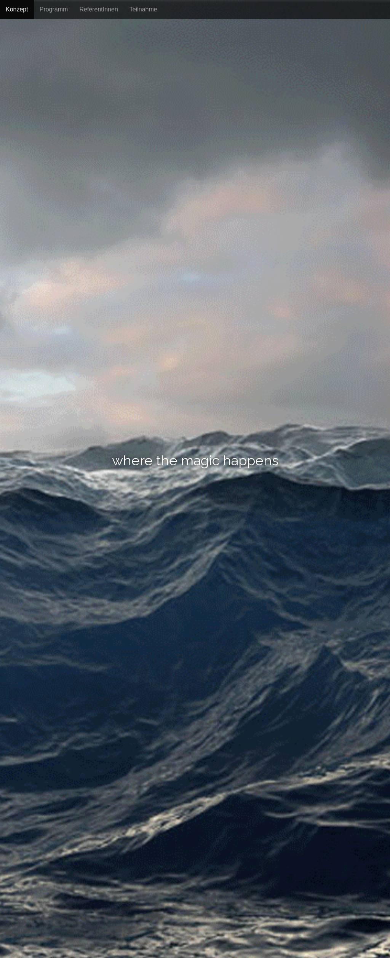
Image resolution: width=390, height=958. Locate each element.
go (195, 496)
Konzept (17, 9)
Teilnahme (143, 9)
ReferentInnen (98, 9)
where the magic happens (195, 460)
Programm (54, 9)
